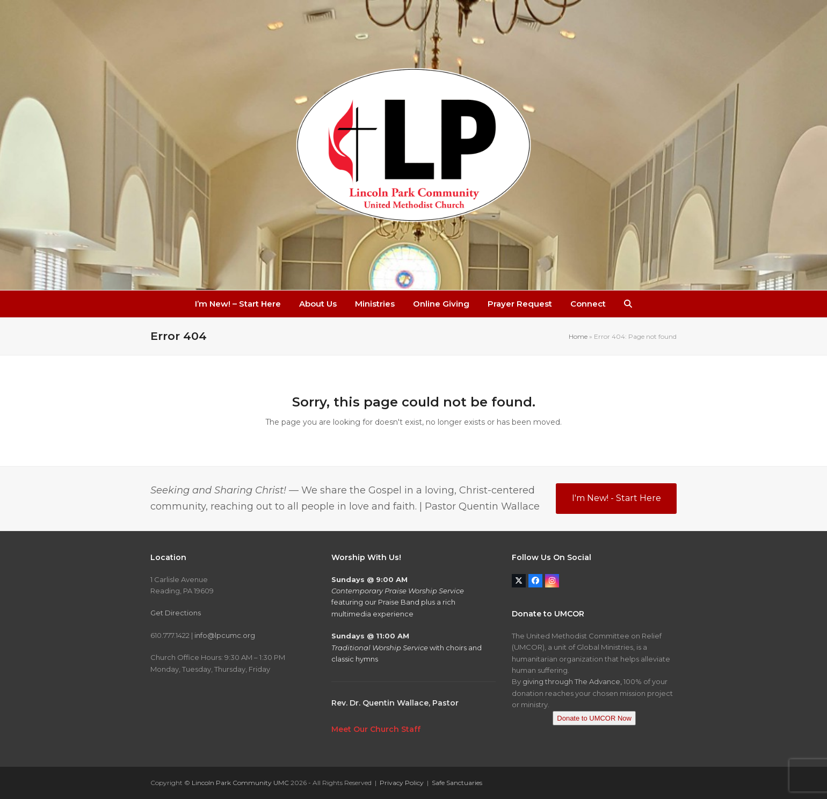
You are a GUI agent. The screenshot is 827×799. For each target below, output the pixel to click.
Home (578, 336)
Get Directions (175, 612)
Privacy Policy (402, 783)
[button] (628, 303)
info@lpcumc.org (224, 635)
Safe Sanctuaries (457, 783)
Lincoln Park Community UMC (240, 783)
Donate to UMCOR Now (594, 718)
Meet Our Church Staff (375, 729)
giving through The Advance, (572, 681)
